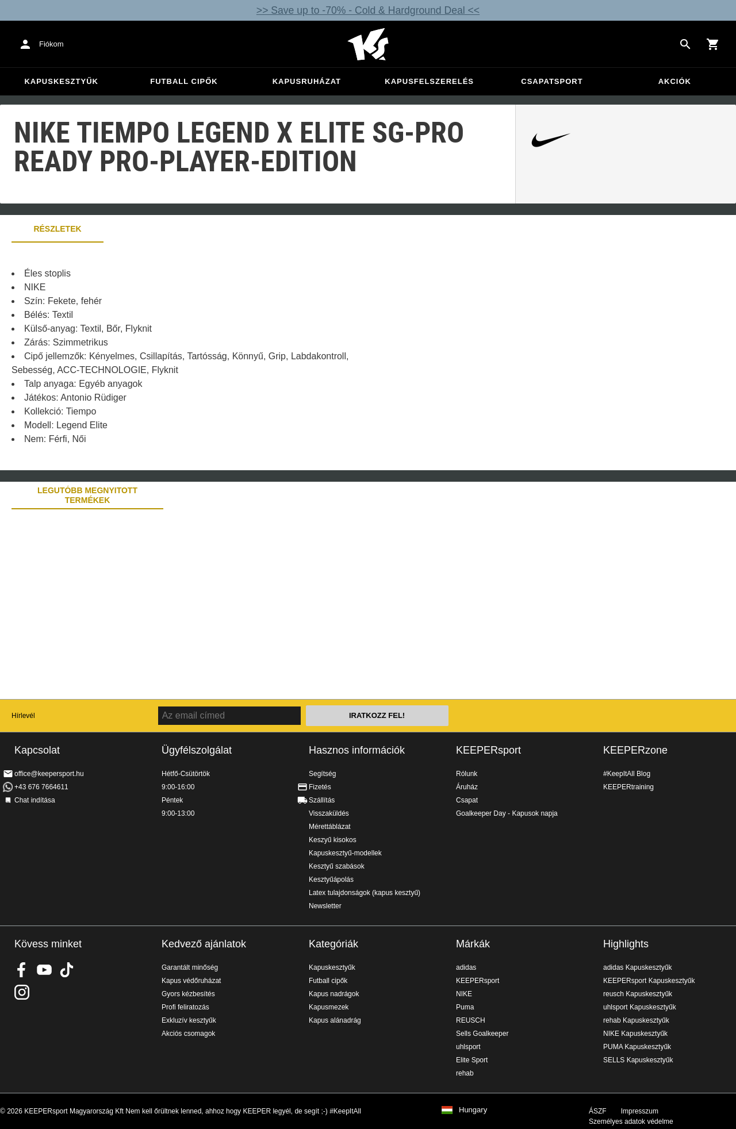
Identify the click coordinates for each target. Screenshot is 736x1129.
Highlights (626, 944)
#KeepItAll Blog (626, 774)
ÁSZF (598, 1111)
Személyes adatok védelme (631, 1122)
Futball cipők (183, 81)
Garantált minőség (190, 967)
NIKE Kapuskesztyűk (635, 1034)
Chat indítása (34, 800)
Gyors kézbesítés (188, 994)
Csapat (467, 800)
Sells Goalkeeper (482, 1034)
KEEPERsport (488, 750)
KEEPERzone (635, 750)
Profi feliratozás (185, 1007)
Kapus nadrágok (334, 994)
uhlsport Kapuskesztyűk (639, 1007)
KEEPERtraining (628, 787)
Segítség (322, 774)
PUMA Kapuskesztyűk (637, 1047)
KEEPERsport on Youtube (44, 969)
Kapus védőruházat (191, 981)
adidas (466, 967)
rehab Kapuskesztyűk (636, 1020)
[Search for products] (685, 44)
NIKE (464, 994)
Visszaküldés (329, 813)
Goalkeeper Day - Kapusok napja (507, 813)
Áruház (467, 787)
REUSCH (470, 1020)
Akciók (674, 81)
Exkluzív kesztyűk (189, 1020)
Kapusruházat (307, 81)
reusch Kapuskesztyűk (637, 994)
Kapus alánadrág (335, 1020)
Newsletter (325, 906)
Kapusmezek (328, 1007)
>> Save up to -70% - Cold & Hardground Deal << (368, 10)
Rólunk (466, 774)
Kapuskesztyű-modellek (345, 853)
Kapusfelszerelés (429, 81)
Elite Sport (472, 1060)
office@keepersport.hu (49, 774)
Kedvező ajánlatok (204, 944)
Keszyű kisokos (332, 840)
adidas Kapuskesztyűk (637, 967)
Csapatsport (551, 81)
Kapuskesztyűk (61, 81)
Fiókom (51, 44)
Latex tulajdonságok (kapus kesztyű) (364, 893)
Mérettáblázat (330, 827)
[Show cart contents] (713, 44)
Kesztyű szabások (337, 866)
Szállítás (322, 800)
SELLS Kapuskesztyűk (638, 1060)
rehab (465, 1073)
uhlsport (468, 1047)
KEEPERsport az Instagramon (21, 992)
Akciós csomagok (188, 1034)
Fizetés (320, 787)
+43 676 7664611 (41, 787)
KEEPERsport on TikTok (66, 969)
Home (368, 44)
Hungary (473, 1110)
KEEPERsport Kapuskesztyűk (649, 981)
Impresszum (639, 1111)
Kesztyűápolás (331, 879)
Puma (465, 1007)
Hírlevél (23, 716)
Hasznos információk (357, 750)
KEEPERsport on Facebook (21, 969)
